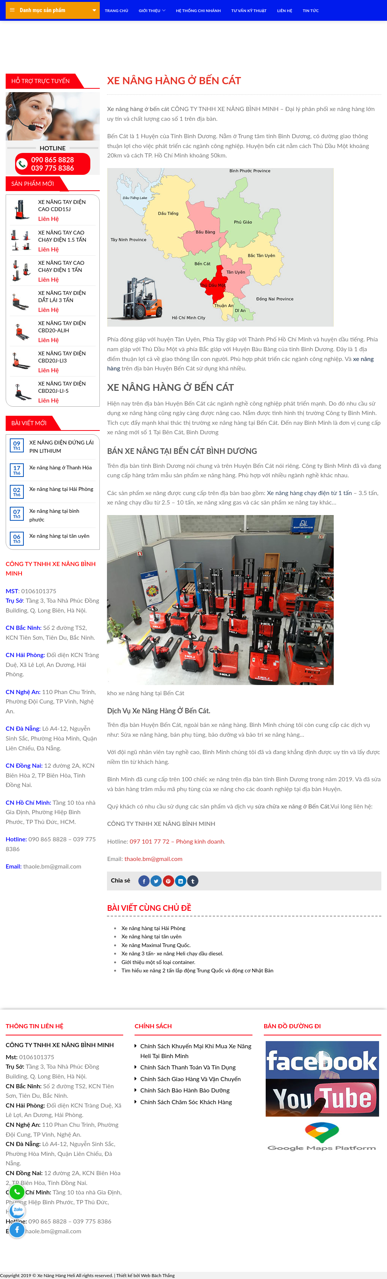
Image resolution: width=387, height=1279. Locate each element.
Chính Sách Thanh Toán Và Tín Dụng (187, 1067)
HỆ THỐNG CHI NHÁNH (198, 10)
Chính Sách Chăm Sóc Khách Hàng (186, 1101)
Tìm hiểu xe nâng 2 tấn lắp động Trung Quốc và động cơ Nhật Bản (198, 970)
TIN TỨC (311, 10)
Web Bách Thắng (158, 1275)
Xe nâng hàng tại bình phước (54, 515)
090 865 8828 (52, 160)
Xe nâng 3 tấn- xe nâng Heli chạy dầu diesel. (172, 953)
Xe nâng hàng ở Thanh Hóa (60, 467)
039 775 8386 (52, 168)
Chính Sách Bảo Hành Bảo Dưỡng (184, 1090)
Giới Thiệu (152, 10)
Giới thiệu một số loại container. (158, 962)
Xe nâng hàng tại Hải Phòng (61, 489)
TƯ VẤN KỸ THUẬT (248, 10)
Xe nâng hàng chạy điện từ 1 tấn (309, 492)
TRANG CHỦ (116, 10)
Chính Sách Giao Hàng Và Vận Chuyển (190, 1078)
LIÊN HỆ (284, 10)
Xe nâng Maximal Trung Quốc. (156, 945)
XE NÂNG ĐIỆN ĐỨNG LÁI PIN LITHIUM (61, 446)
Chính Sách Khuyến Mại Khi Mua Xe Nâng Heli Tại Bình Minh (195, 1050)
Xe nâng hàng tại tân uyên (59, 535)
